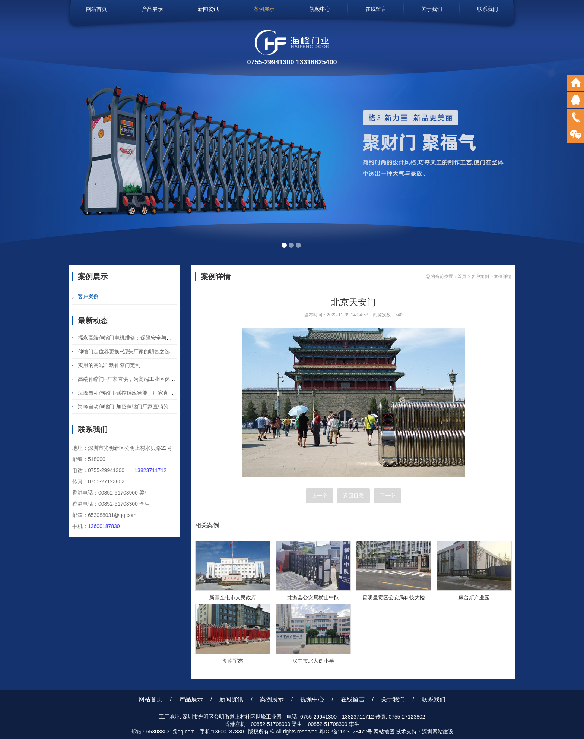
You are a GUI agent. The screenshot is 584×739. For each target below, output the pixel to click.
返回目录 (353, 496)
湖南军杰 (232, 661)
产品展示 (152, 9)
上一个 (319, 496)
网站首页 (96, 9)
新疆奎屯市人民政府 (232, 597)
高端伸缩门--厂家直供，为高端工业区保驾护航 (131, 379)
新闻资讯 (208, 9)
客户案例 (88, 296)
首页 (461, 276)
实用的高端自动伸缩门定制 (109, 365)
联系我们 (487, 9)
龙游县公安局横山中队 (313, 597)
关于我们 (431, 9)
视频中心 (320, 9)
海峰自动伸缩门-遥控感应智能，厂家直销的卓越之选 (139, 393)
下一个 (387, 496)
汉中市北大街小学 (313, 661)
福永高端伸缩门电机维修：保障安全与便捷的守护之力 (140, 338)
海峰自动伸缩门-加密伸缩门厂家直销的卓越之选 (133, 407)
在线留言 (375, 9)
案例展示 (264, 9)
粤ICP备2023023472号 (345, 732)
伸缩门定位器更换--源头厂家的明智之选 (124, 351)
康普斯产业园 (474, 597)
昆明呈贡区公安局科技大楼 (393, 597)
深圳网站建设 (437, 732)
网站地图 (384, 732)
